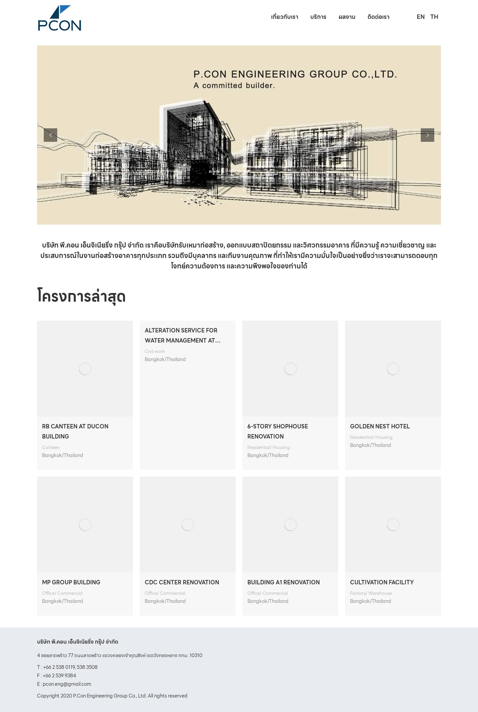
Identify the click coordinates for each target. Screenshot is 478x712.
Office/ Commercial (62, 593)
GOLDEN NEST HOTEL (380, 426)
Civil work (155, 351)
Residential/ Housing (268, 447)
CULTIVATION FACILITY (382, 582)
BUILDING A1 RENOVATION (283, 582)
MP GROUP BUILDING (71, 582)
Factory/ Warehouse (371, 593)
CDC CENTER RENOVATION (182, 582)
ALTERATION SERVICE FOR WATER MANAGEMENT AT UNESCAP (181, 336)
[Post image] (85, 369)
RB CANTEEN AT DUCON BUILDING (75, 431)
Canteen (51, 447)
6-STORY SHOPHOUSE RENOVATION (277, 431)
